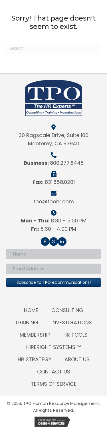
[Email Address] (53, 269)
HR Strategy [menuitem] (34, 359)
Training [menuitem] (26, 322)
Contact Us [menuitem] (53, 371)
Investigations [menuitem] (71, 322)
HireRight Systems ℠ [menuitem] (53, 347)
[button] (45, 241)
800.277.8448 (67, 162)
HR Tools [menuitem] (75, 334)
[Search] (53, 48)
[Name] (53, 254)
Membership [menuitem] (35, 334)
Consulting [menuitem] (67, 310)
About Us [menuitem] (77, 359)
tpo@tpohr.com (53, 201)
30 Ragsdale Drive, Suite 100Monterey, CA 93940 (53, 139)
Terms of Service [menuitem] (53, 383)
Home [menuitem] (31, 310)
